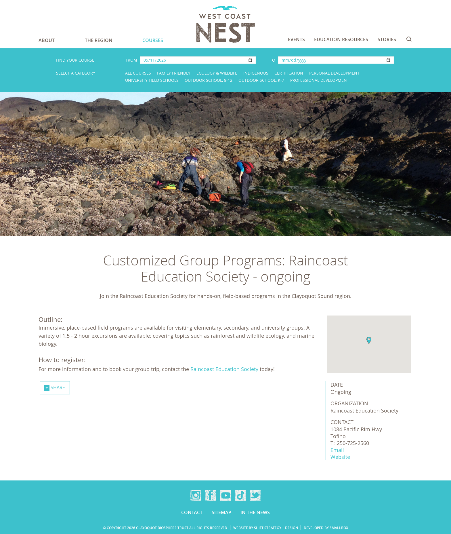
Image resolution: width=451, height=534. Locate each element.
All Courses (138, 73)
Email (337, 449)
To (272, 60)
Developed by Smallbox (326, 527)
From (131, 60)
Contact (191, 512)
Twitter (255, 495)
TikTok (240, 495)
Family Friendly (173, 73)
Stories (387, 39)
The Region (98, 40)
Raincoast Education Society (224, 369)
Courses (152, 40)
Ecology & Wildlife (216, 73)
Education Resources (341, 39)
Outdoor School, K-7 (261, 80)
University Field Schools (152, 80)
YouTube (225, 495)
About (47, 40)
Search (409, 39)
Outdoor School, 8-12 (208, 80)
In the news (255, 512)
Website (340, 456)
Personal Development (334, 73)
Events (296, 39)
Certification (288, 73)
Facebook (210, 495)
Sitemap (221, 512)
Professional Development (319, 80)
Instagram (195, 495)
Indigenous (255, 73)
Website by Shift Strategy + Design (265, 527)
